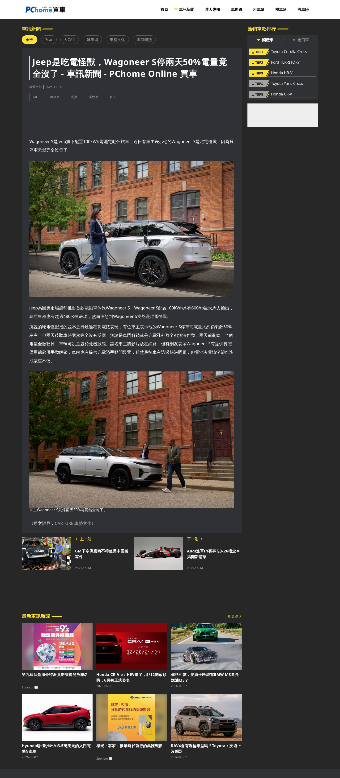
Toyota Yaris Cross (287, 83)
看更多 (233, 616)
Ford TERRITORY (285, 62)
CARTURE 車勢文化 (73, 523)
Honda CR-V (281, 94)
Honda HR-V (282, 73)
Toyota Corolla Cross (289, 51)
